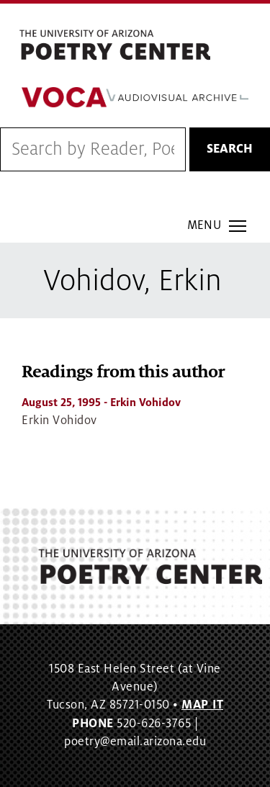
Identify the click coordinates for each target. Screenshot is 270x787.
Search (230, 149)
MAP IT (202, 704)
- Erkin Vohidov (101, 402)
